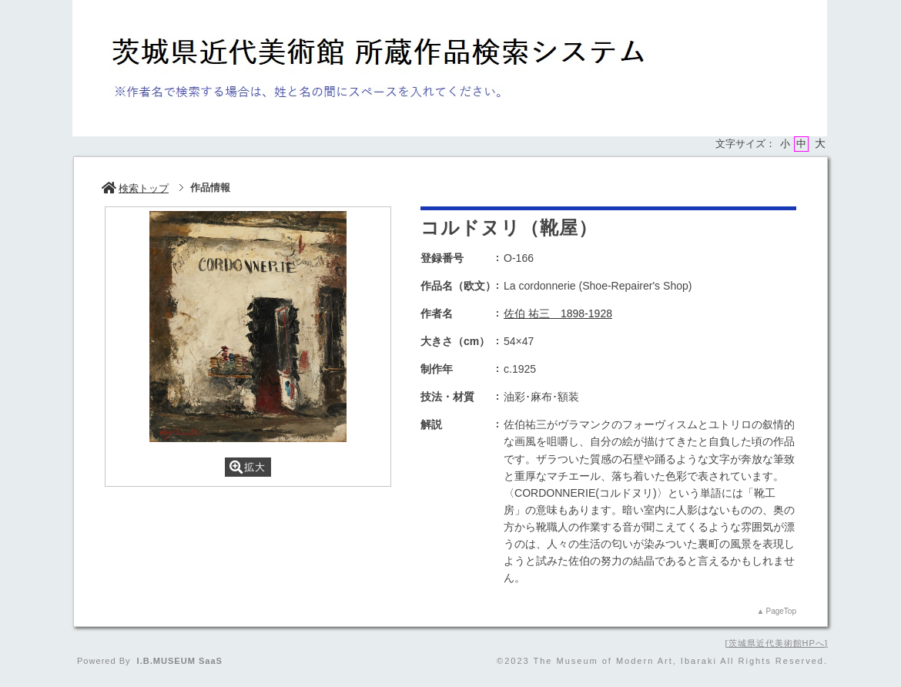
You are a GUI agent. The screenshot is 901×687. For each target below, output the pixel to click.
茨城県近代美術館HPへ (777, 643)
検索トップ (135, 188)
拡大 (247, 467)
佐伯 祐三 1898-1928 (558, 313)
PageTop (781, 611)
